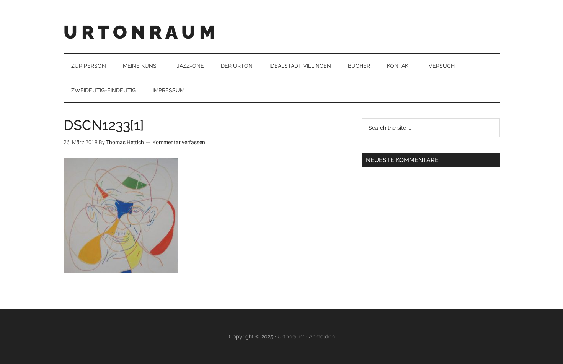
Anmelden (322, 336)
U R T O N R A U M (139, 32)
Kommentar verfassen (178, 142)
